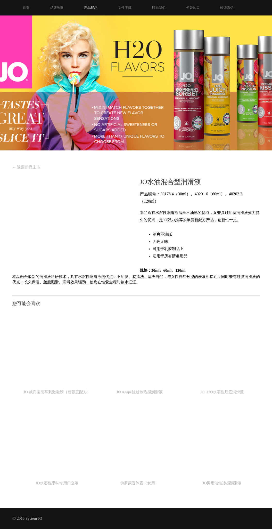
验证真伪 (227, 8)
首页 (26, 8)
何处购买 (193, 8)
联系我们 (159, 8)
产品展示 (90, 8)
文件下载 (124, 8)
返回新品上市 (26, 167)
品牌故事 (56, 8)
